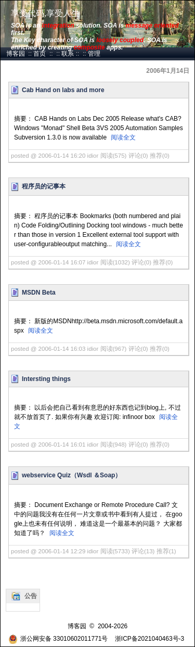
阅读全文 (123, 137)
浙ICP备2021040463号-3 (149, 638)
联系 (67, 53)
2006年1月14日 (167, 70)
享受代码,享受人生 (45, 13)
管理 (94, 53)
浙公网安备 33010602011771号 (58, 638)
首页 (39, 53)
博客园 (15, 53)
